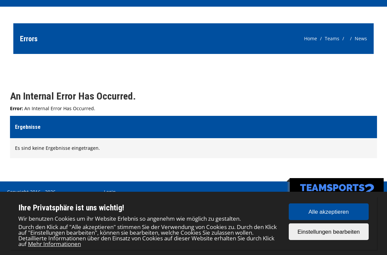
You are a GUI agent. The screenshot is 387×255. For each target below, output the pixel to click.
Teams (332, 38)
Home (310, 38)
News (361, 38)
